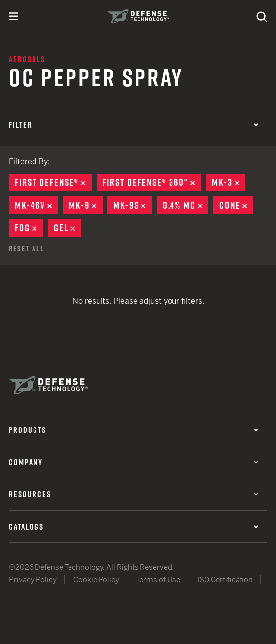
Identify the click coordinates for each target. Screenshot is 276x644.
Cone (236, 205)
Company (133, 462)
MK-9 (86, 205)
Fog (29, 228)
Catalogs (133, 527)
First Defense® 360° (152, 182)
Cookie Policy (96, 579)
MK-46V (36, 205)
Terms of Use (158, 579)
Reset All (26, 248)
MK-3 (228, 182)
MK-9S (132, 205)
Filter (133, 125)
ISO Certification (225, 579)
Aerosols (27, 59)
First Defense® (53, 182)
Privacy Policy (33, 579)
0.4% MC (185, 205)
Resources (133, 494)
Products (133, 430)
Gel (67, 228)
